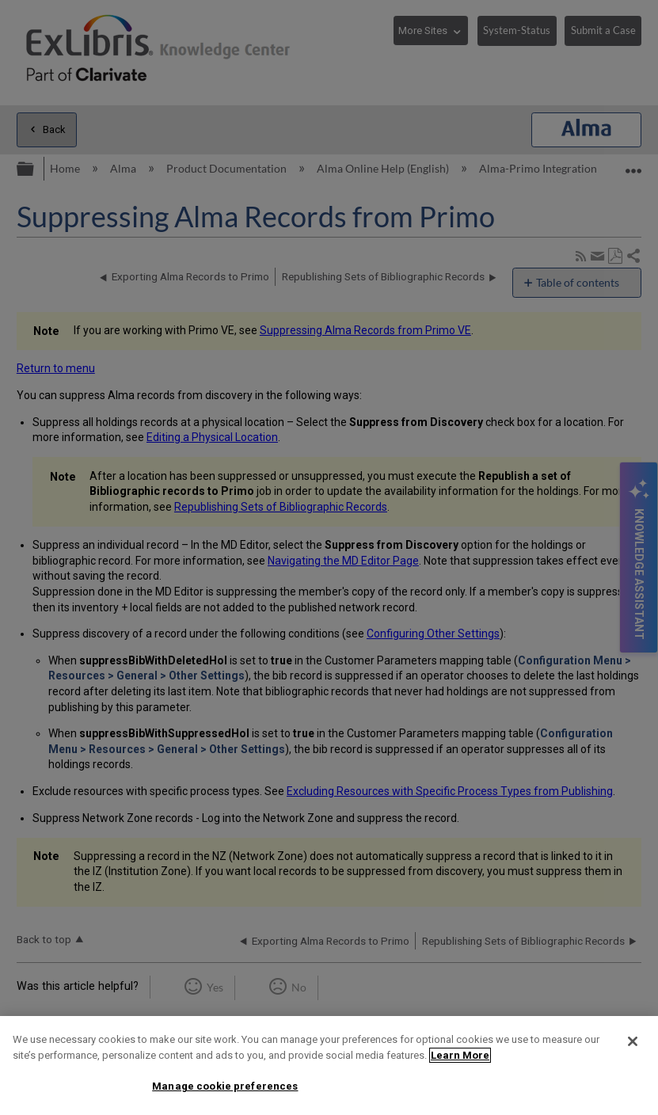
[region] (329, 1065)
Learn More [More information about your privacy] (460, 1055)
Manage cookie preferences (225, 1086)
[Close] (632, 1041)
